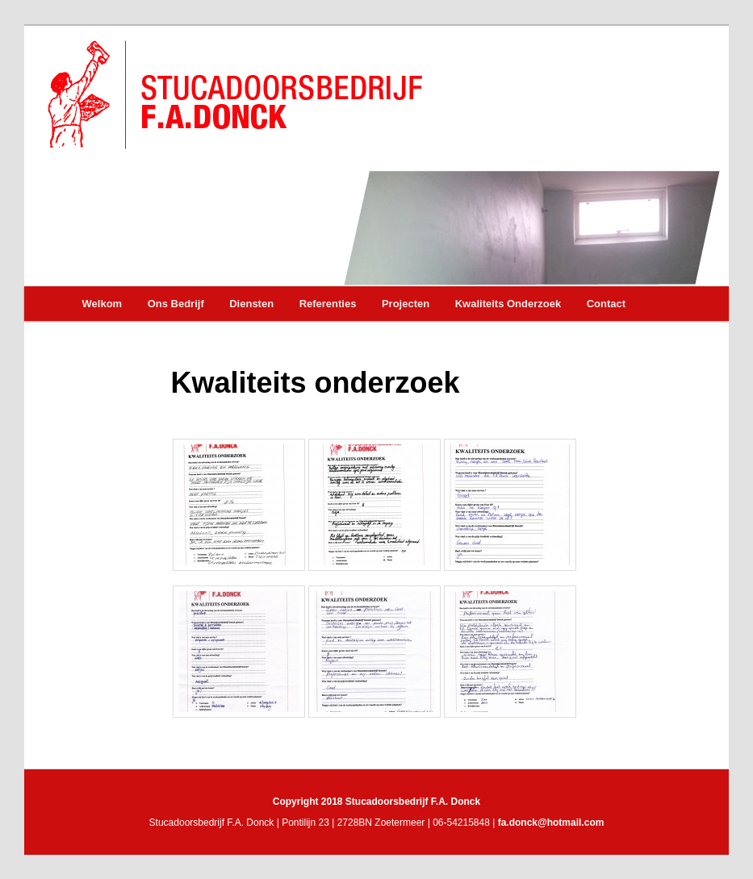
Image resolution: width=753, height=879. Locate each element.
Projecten (405, 304)
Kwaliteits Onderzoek (508, 304)
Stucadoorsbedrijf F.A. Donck (234, 94)
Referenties (328, 304)
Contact (606, 304)
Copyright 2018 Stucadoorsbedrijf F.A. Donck (376, 801)
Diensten (251, 304)
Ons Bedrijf (176, 304)
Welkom (102, 304)
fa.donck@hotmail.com (551, 822)
